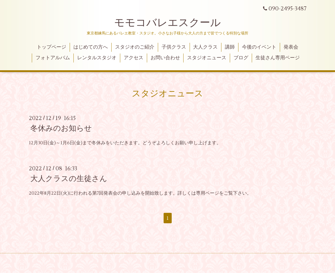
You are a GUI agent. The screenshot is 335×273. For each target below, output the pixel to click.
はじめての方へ (90, 47)
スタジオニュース (206, 58)
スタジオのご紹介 (134, 47)
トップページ (51, 47)
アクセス (133, 58)
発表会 (291, 47)
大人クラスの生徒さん (68, 179)
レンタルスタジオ (96, 58)
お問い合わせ (165, 58)
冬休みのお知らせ (61, 128)
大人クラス (205, 47)
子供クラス (174, 47)
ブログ (241, 58)
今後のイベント (259, 47)
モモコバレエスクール (167, 22)
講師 (230, 47)
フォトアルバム (53, 58)
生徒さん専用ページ (278, 58)
